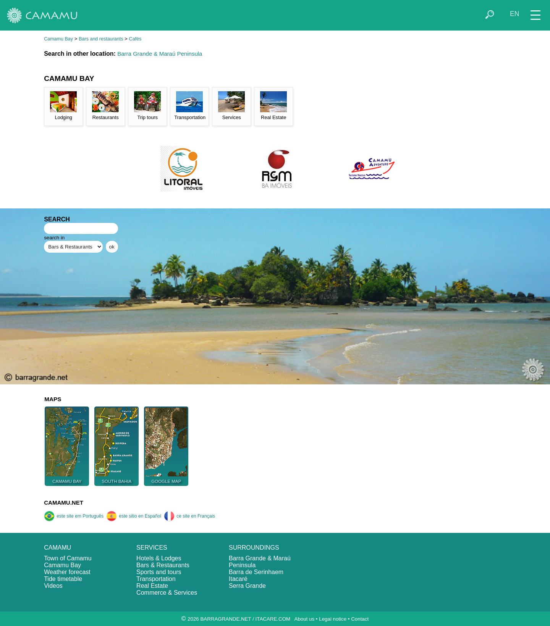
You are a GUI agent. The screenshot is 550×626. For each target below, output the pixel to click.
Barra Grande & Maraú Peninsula (159, 53)
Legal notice (332, 619)
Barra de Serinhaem (256, 572)
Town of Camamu (68, 558)
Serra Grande (247, 585)
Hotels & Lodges (158, 558)
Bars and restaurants (101, 39)
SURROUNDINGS (254, 547)
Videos (53, 585)
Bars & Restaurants (162, 565)
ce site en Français (189, 516)
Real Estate (152, 585)
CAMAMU (57, 547)
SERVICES (151, 547)
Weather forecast (67, 572)
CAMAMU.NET (63, 502)
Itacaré (238, 579)
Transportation (156, 579)
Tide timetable (63, 579)
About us (304, 619)
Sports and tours (158, 572)
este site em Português (74, 516)
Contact (360, 619)
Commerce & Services (166, 592)
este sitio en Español (133, 516)
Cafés (135, 39)
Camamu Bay (58, 39)
